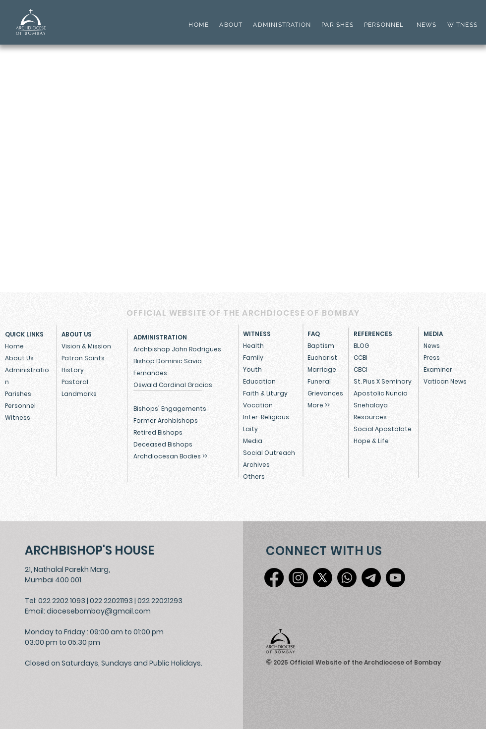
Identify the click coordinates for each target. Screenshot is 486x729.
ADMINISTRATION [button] (282, 24)
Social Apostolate (383, 429)
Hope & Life (371, 441)
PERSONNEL (384, 24)
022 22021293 (159, 601)
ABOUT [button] (230, 24)
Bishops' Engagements (169, 408)
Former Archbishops (165, 420)
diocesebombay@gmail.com (99, 611)
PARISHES (337, 24)
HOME (198, 24)
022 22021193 (111, 601)
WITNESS (461, 24)
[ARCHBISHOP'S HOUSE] (92, 550)
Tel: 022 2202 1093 (55, 601)
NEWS (427, 24)
